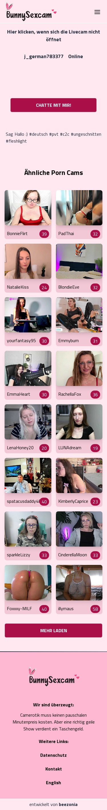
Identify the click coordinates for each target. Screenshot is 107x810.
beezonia (68, 804)
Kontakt (53, 768)
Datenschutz (53, 755)
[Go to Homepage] (29, 11)
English (53, 782)
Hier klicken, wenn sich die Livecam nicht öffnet (53, 35)
